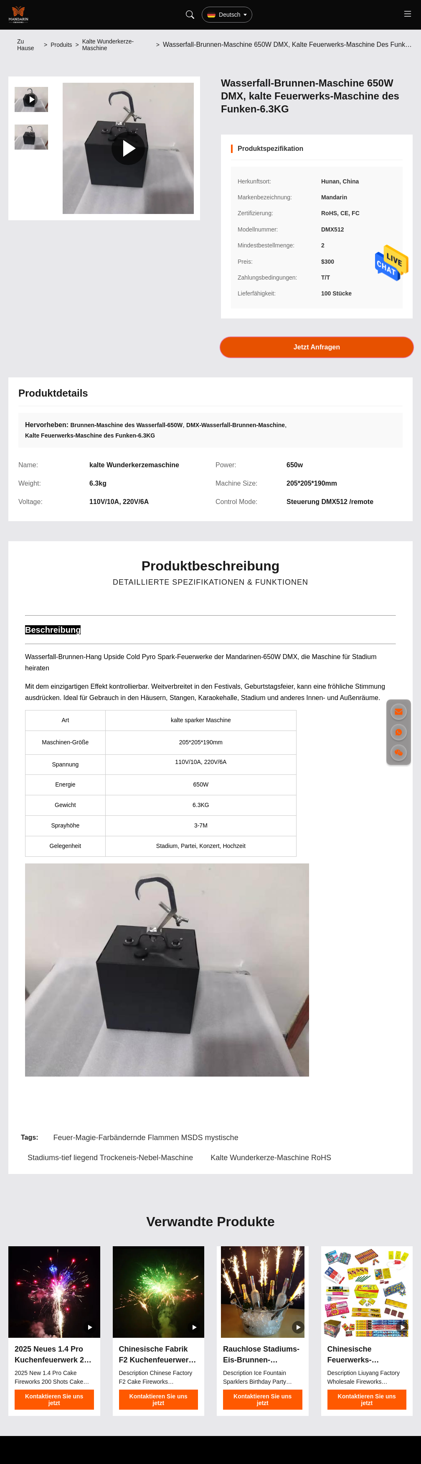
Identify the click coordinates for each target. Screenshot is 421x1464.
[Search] (190, 14)
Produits (61, 44)
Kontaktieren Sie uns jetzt (54, 1399)
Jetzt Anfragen (317, 347)
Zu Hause (25, 44)
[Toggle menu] (408, 15)
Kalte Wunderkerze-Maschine (108, 44)
